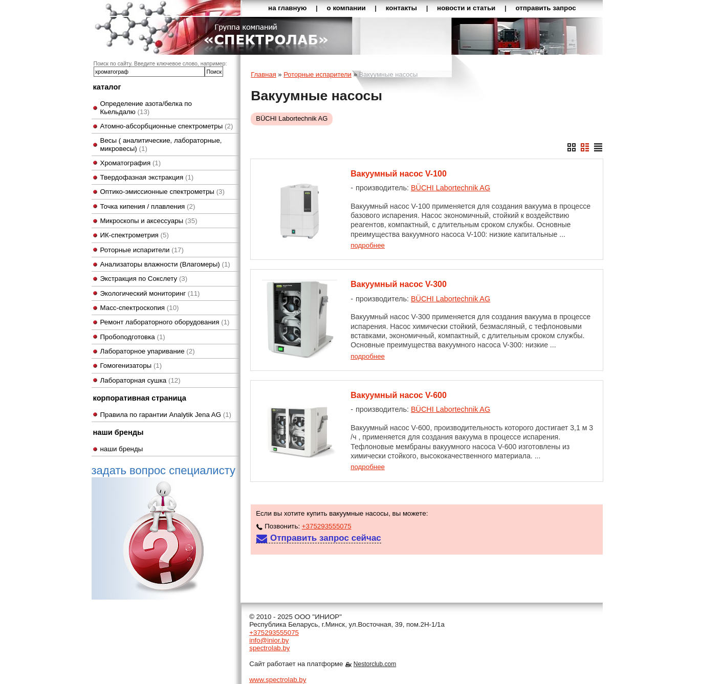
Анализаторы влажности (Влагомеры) (165, 264)
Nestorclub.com (375, 664)
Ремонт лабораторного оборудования (165, 322)
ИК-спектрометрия (134, 235)
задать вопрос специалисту (163, 531)
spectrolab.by (269, 648)
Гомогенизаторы (131, 365)
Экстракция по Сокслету (144, 278)
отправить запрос (545, 8)
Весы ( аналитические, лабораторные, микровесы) (161, 144)
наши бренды (121, 449)
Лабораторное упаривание (147, 351)
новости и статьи (466, 8)
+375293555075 (327, 526)
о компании (346, 8)
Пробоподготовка (132, 337)
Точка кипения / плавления (147, 206)
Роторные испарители (142, 250)
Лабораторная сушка (140, 380)
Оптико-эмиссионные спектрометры (162, 191)
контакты (401, 8)
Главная (263, 74)
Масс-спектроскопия (139, 308)
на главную (287, 8)
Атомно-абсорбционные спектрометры (166, 126)
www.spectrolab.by (277, 679)
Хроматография (130, 163)
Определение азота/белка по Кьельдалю (146, 107)
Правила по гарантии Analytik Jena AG (166, 414)
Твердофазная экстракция (147, 177)
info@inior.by (269, 640)
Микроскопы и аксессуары (149, 221)
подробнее (367, 245)
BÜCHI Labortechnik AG (291, 118)
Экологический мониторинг (150, 293)
